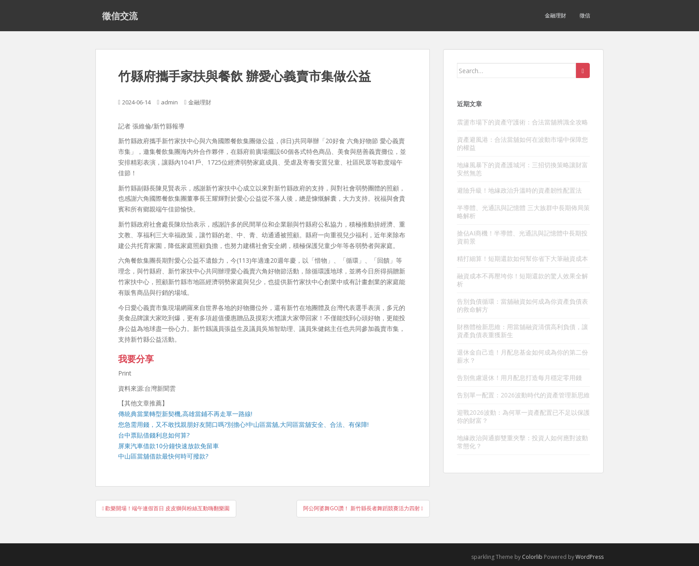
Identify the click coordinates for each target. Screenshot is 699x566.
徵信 (585, 15)
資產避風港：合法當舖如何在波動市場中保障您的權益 (522, 143)
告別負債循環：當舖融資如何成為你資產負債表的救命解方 (522, 305)
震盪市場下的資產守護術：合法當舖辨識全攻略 (522, 122)
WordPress (590, 557)
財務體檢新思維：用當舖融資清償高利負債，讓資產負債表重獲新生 (522, 330)
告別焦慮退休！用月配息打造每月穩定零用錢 (519, 377)
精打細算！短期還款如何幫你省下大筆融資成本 (522, 258)
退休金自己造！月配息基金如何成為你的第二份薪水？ (522, 356)
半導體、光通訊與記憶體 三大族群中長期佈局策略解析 (523, 211)
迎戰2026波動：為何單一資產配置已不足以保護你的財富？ (523, 416)
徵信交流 (120, 15)
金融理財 (555, 15)
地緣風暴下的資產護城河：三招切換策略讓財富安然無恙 (522, 169)
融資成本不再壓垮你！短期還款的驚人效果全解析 (522, 280)
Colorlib (532, 557)
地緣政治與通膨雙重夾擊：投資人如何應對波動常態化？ (522, 442)
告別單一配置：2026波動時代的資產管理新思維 (523, 395)
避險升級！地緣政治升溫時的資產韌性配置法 (519, 190)
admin (169, 102)
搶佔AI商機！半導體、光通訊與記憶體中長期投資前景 (522, 237)
